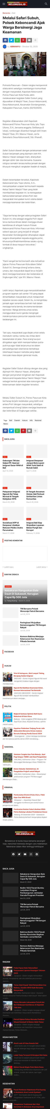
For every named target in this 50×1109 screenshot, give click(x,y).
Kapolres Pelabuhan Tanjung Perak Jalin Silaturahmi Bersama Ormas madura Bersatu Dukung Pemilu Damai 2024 (29, 731)
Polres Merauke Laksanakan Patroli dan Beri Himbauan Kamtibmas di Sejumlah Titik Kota (29, 1004)
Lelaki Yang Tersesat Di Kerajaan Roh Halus (30, 1055)
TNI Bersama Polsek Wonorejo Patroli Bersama (32, 610)
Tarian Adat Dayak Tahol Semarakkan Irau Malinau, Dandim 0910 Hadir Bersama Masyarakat (30, 987)
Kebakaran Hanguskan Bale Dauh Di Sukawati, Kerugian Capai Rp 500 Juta (32, 876)
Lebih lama (41, 567)
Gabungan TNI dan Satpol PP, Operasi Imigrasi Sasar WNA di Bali (13, 464)
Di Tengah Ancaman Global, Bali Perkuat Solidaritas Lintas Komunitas (35, 495)
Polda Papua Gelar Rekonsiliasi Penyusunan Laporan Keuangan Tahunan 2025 (29, 970)
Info (31, 420)
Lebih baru (8, 567)
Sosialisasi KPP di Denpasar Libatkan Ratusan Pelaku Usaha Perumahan (13, 526)
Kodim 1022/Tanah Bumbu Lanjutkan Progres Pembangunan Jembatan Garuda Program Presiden (32, 891)
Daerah (17, 420)
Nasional (38, 420)
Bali (13, 13)
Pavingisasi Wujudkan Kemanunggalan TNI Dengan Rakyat (33, 625)
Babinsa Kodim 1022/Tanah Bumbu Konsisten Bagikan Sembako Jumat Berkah (32, 934)
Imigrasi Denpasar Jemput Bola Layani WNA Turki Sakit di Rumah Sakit (35, 464)
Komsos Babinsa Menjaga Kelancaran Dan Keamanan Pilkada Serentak (32, 638)
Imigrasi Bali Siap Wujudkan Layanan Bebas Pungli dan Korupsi (35, 526)
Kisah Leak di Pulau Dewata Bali (26, 1043)
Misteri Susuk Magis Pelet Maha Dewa (28, 1067)
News (5, 424)
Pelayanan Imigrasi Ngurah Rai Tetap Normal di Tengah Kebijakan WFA (11, 495)
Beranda (6, 13)
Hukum (24, 420)
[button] (3, 4)
